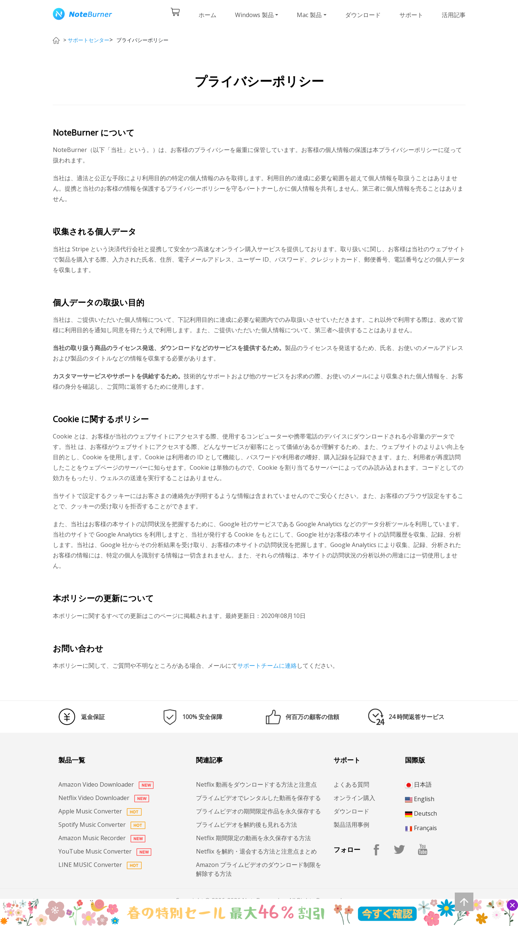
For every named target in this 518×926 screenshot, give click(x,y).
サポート (411, 15)
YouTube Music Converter (104, 851)
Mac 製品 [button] (309, 15)
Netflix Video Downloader (103, 798)
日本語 (418, 784)
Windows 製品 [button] (254, 15)
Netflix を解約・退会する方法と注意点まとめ (256, 851)
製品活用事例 (351, 824)
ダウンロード (363, 15)
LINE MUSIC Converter (100, 865)
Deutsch (421, 813)
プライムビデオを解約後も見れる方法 (246, 824)
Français (421, 828)
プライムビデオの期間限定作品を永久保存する (258, 811)
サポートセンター (88, 39)
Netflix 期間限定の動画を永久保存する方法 (253, 838)
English (419, 799)
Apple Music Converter (100, 811)
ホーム (207, 15)
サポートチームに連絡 (267, 665)
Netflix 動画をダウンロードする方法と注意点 (256, 784)
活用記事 (454, 15)
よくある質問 (351, 784)
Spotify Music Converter (101, 824)
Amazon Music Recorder (101, 838)
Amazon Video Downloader (106, 784)
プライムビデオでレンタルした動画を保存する (258, 798)
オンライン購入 (354, 798)
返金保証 (93, 717)
